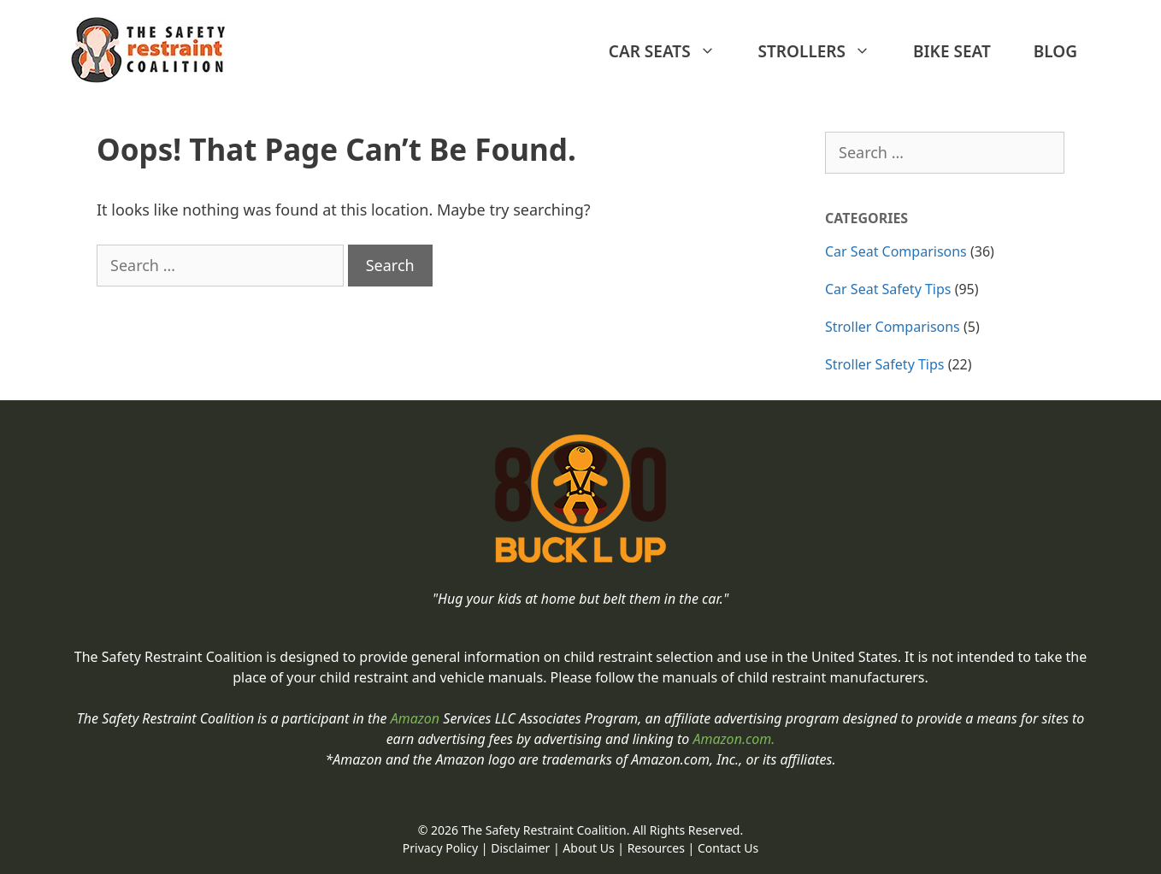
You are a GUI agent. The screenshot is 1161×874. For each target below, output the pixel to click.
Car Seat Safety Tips (888, 289)
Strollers (822, 51)
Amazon (417, 718)
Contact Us (728, 848)
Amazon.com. (733, 738)
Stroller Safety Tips (885, 364)
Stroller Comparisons (892, 326)
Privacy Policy (440, 848)
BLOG (1055, 51)
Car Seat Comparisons (896, 251)
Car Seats (671, 51)
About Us (588, 848)
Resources (656, 848)
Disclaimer (520, 848)
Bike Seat (952, 51)
